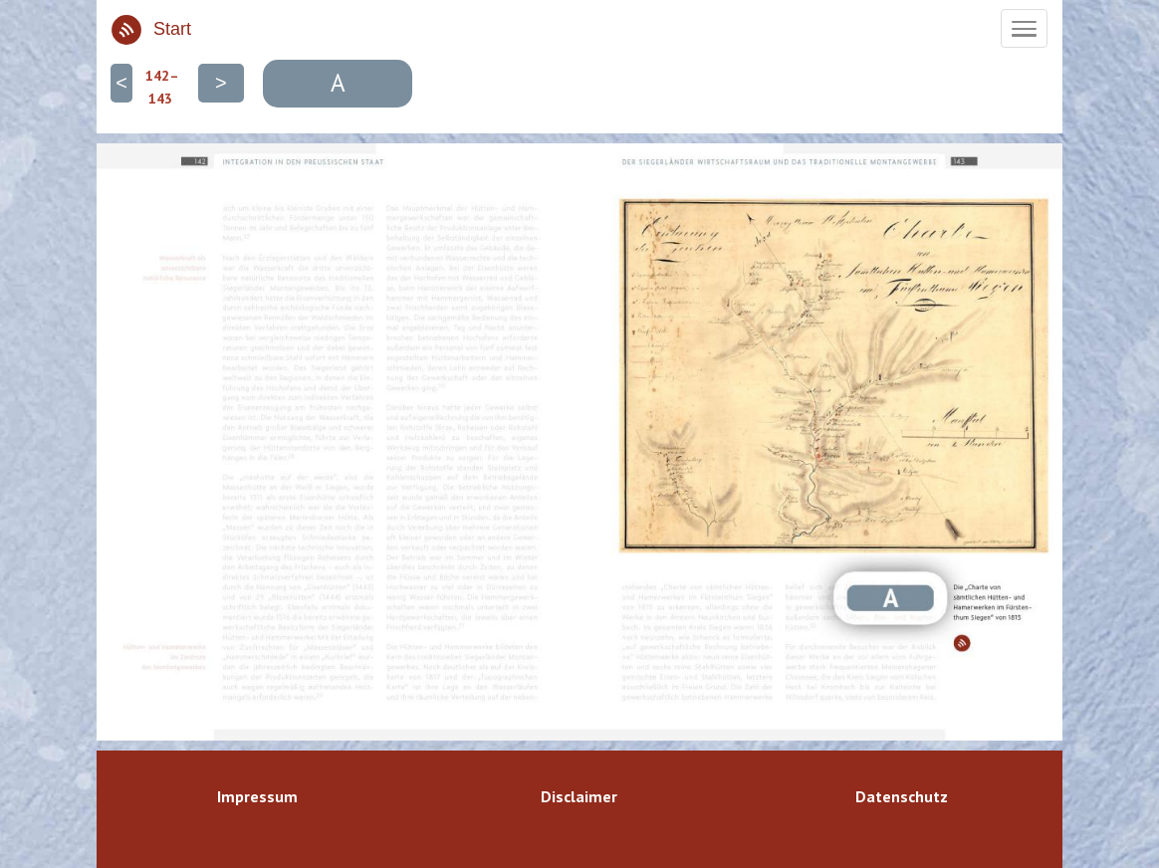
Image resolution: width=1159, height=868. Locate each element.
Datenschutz (901, 796)
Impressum (257, 796)
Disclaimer (579, 796)
